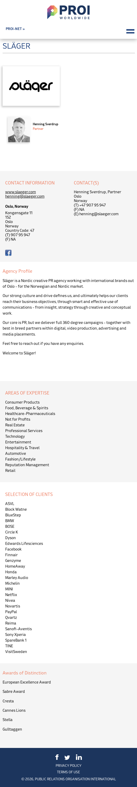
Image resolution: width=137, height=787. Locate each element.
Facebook (56, 757)
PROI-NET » (15, 29)
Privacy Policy (68, 766)
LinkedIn (79, 757)
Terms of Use (68, 772)
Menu (130, 31)
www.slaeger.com (20, 192)
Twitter (67, 757)
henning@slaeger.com (24, 196)
